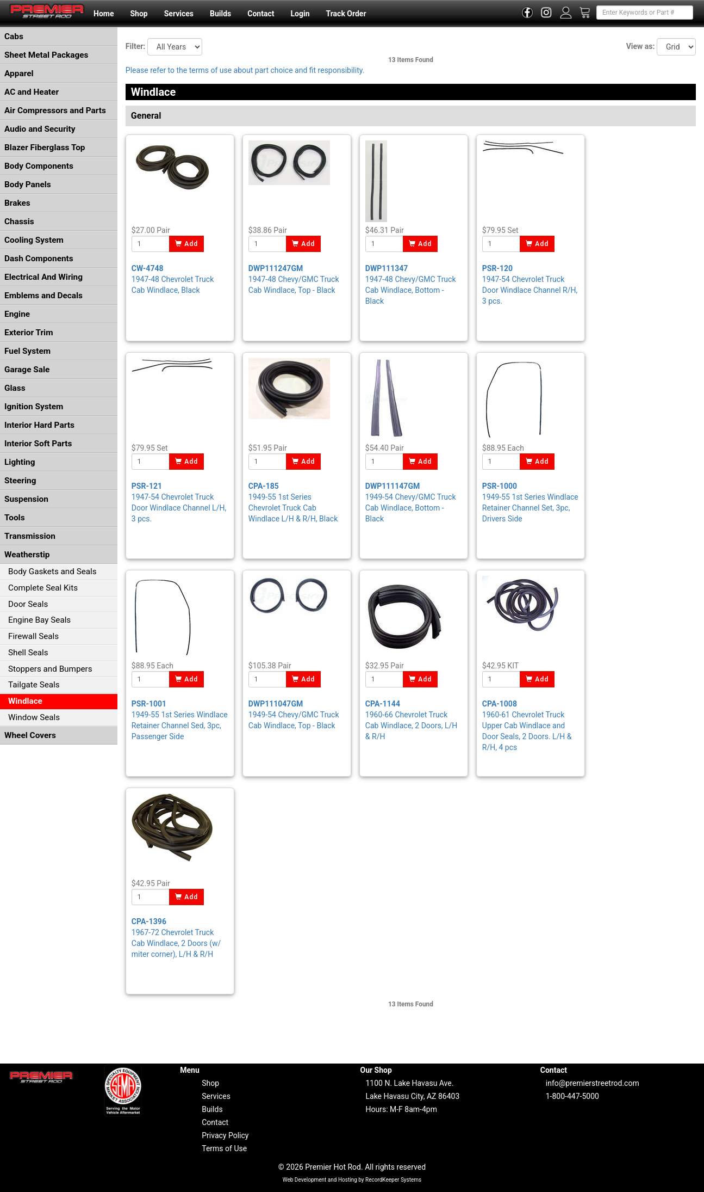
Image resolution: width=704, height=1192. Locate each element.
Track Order (346, 13)
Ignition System (33, 406)
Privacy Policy (225, 1135)
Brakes (17, 203)
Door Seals (28, 604)
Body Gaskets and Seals (52, 571)
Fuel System (27, 351)
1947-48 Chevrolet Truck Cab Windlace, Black (173, 279)
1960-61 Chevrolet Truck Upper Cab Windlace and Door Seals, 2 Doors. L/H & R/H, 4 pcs (527, 725)
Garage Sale (26, 369)
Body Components (38, 166)
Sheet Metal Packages (46, 55)
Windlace (25, 701)
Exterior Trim (28, 332)
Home (104, 13)
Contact (260, 13)
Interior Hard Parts (39, 425)
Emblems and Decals (43, 295)
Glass (15, 388)
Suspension (26, 499)
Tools (14, 518)
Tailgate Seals (34, 685)
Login (299, 13)
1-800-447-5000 (572, 1096)
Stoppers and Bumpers (50, 669)
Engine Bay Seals (39, 620)
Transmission (29, 536)
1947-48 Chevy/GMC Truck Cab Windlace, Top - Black (293, 279)
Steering (20, 481)
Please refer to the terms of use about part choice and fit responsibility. (245, 70)
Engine (17, 314)
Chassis (19, 221)
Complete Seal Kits (43, 588)
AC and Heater (31, 92)
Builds (220, 13)
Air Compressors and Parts (55, 110)
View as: (640, 46)
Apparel (19, 73)
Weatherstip (26, 555)
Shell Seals (28, 653)
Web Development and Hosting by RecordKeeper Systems (352, 1180)
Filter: (135, 46)
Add (186, 244)
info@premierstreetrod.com (592, 1083)
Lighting (19, 462)
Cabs (13, 36)
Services (179, 13)
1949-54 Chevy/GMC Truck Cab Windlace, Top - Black (293, 714)
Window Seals (34, 717)
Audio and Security (40, 129)
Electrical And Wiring (43, 277)
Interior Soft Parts (38, 443)
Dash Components (38, 258)
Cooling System (34, 240)
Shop (138, 13)
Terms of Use (224, 1148)
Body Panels (27, 184)
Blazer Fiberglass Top (44, 147)
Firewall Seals (33, 636)
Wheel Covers (30, 735)
